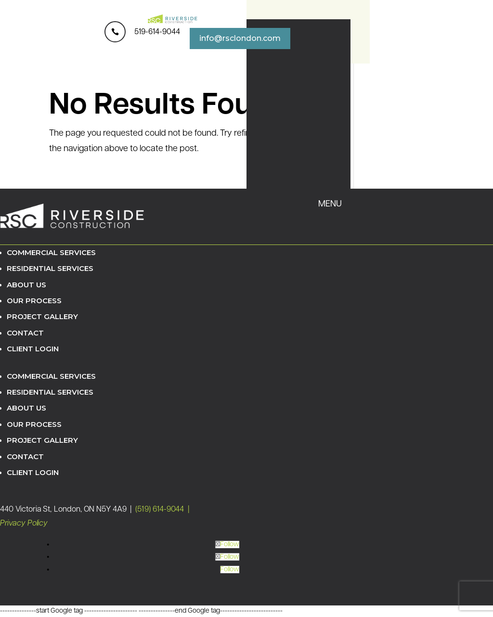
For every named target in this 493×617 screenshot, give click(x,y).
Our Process (34, 300)
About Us (26, 284)
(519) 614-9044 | (163, 510)
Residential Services (50, 268)
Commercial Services (51, 252)
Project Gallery (42, 316)
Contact (25, 332)
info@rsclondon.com (240, 38)
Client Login (33, 348)
